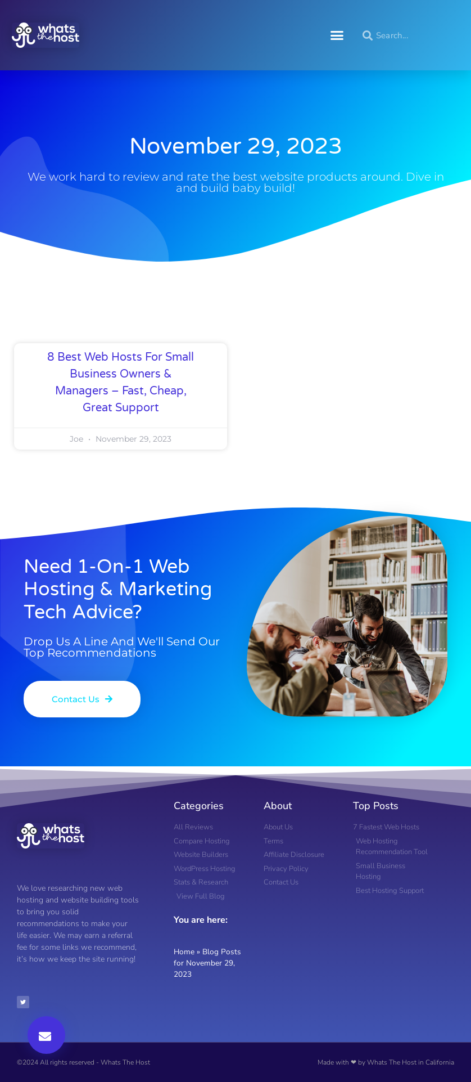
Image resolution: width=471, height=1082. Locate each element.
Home (184, 951)
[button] (337, 35)
